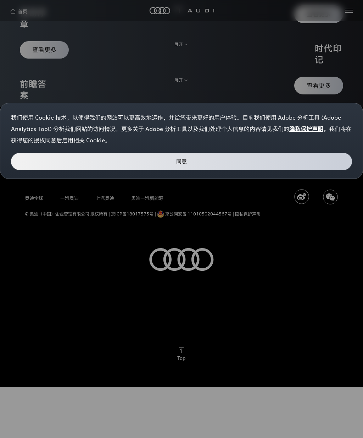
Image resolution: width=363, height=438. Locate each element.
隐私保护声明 (306, 128)
